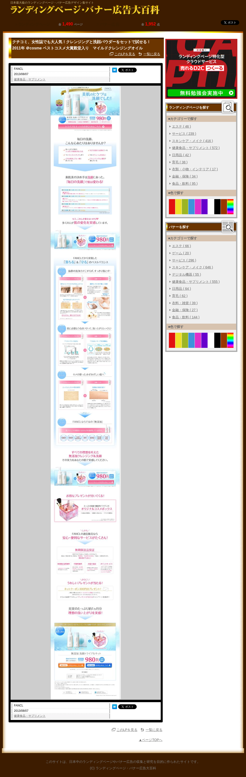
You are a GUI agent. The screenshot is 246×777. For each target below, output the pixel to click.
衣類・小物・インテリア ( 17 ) (195, 169)
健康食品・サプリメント (30, 79)
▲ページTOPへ (150, 740)
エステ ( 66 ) (181, 246)
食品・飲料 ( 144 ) (185, 317)
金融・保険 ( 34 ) (185, 176)
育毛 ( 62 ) (180, 296)
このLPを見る (124, 54)
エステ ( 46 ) (181, 126)
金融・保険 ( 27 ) (185, 310)
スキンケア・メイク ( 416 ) (192, 141)
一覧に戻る (151, 54)
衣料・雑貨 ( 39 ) (185, 303)
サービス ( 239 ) (184, 134)
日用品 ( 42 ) (181, 155)
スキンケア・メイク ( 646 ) (192, 267)
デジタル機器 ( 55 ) (186, 274)
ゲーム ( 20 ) (181, 253)
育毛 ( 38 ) (180, 162)
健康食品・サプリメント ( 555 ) (196, 282)
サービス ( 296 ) (184, 260)
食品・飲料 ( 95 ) (185, 183)
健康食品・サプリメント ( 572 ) (196, 148)
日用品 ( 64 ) (181, 289)
